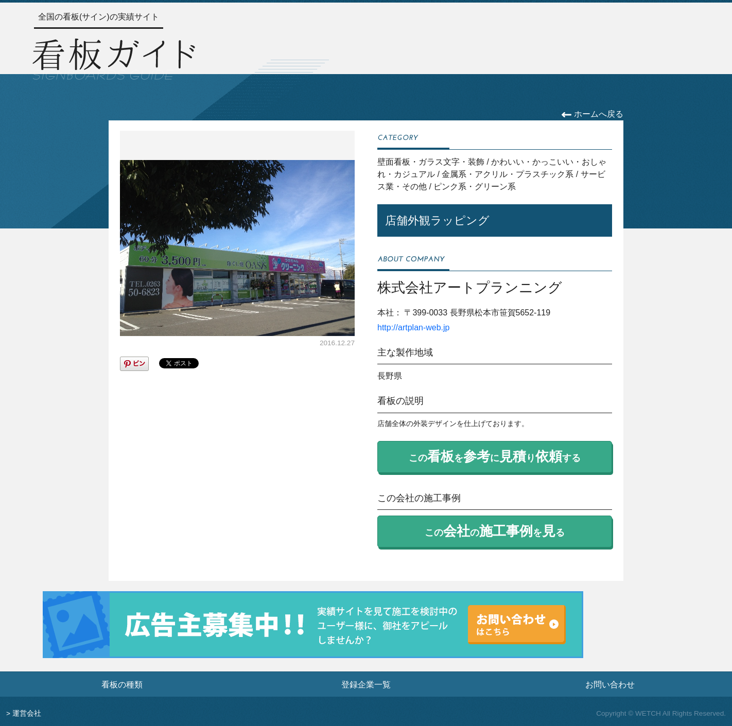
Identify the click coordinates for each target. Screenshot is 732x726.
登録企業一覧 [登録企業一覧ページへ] (366, 684)
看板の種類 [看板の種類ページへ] (122, 684)
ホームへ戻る (592, 114)
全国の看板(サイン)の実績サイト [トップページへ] (98, 16)
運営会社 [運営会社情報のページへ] (26, 713)
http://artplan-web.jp (413, 327)
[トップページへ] (113, 57)
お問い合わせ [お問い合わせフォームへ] (610, 684)
